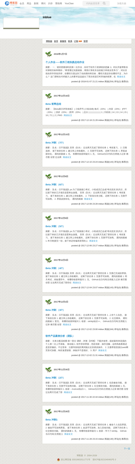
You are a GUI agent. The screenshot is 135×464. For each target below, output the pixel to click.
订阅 (76, 41)
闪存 (50, 3)
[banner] (9, 3)
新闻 (36, 3)
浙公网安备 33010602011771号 (73, 459)
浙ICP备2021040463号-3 (104, 459)
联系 (70, 41)
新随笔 (63, 41)
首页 (56, 41)
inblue (47, 17)
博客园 (49, 41)
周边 (29, 3)
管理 (85, 41)
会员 (22, 3)
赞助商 (58, 3)
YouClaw (69, 3)
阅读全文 (121, 76)
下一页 (127, 448)
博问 (43, 3)
